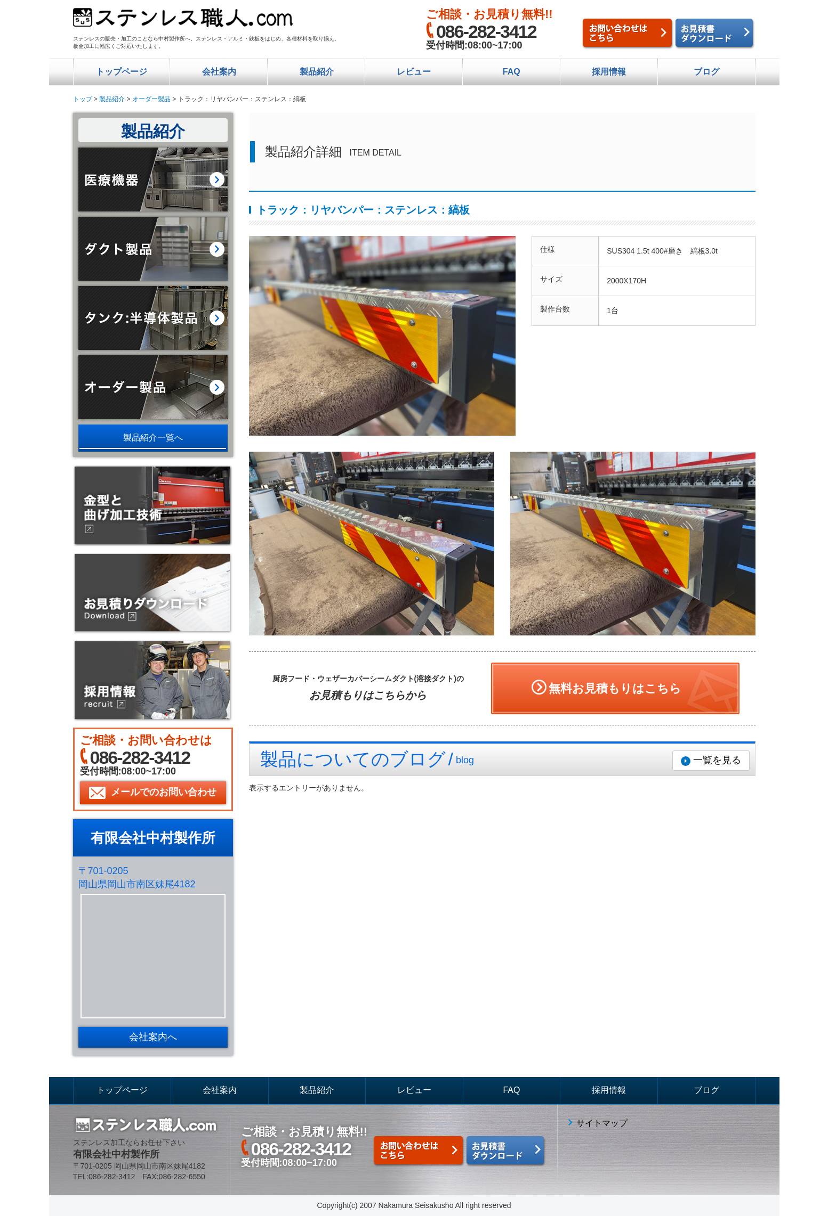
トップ (82, 99)
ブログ (706, 71)
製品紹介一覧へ (153, 437)
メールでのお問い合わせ (163, 792)
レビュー (414, 71)
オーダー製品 (151, 99)
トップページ (121, 71)
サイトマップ (602, 1123)
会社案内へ (153, 1037)
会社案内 (219, 71)
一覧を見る (717, 760)
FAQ (511, 71)
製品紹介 (317, 71)
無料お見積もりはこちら (615, 688)
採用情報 (609, 71)
